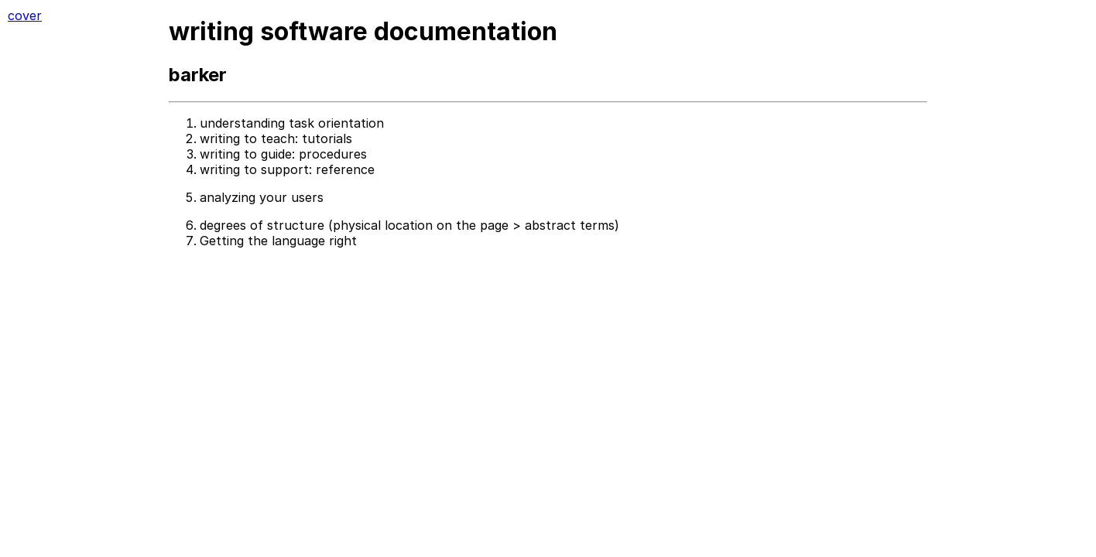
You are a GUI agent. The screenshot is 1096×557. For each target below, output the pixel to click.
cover (25, 15)
